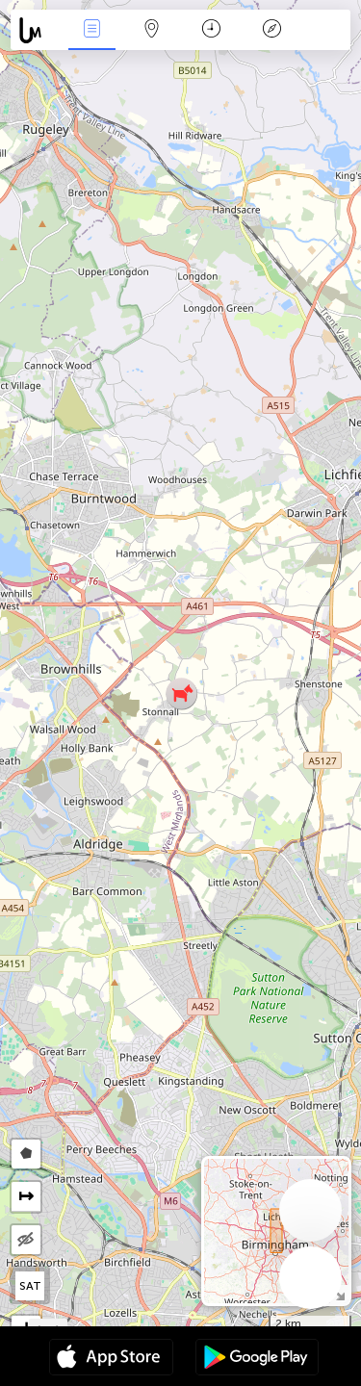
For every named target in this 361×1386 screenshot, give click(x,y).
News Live (91, 30)
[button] (181, 693)
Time (211, 30)
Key (271, 30)
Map (152, 30)
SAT (30, 1286)
